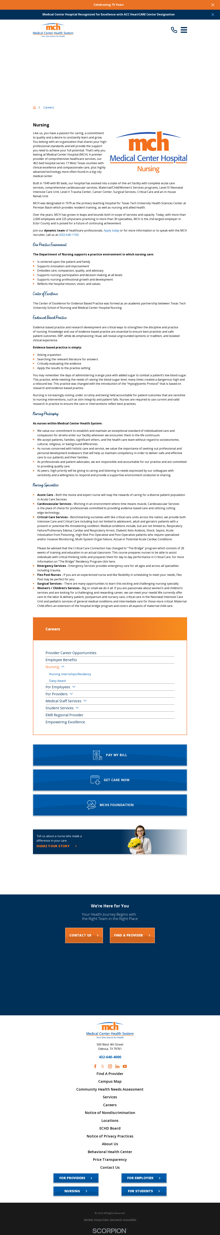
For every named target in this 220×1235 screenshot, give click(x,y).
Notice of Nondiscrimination (110, 1112)
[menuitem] (88, 1220)
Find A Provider (109, 1074)
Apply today (111, 230)
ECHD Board (110, 1128)
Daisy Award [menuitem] (57, 681)
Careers (110, 1105)
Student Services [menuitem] (60, 708)
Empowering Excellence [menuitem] (65, 722)
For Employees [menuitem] (58, 686)
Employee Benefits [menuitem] (61, 659)
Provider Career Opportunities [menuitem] (71, 652)
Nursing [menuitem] (52, 666)
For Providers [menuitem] (57, 693)
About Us (110, 1144)
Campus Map (110, 1081)
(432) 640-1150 (68, 235)
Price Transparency (110, 1159)
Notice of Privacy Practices (110, 1136)
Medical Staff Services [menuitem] (63, 701)
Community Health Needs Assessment (109, 1089)
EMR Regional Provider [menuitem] (64, 715)
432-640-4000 (110, 1057)
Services (110, 1097)
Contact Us (110, 1167)
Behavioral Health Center (110, 1152)
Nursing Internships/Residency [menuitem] (70, 674)
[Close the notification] (212, 4)
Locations (109, 1120)
